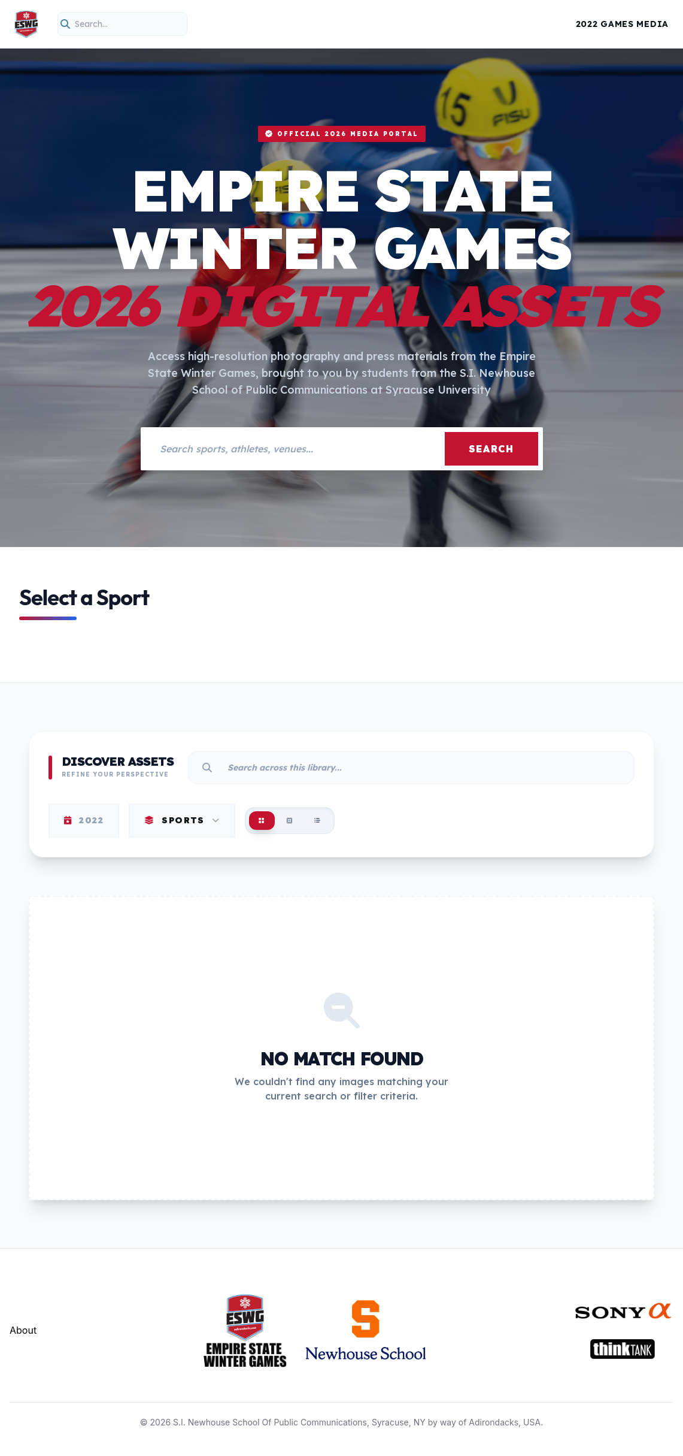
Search (491, 449)
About (23, 1330)
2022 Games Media (622, 24)
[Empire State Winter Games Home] (26, 24)
